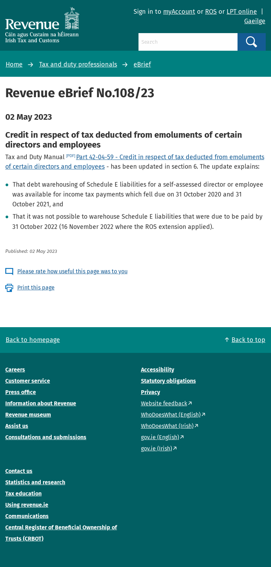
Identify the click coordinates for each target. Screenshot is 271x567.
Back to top (248, 340)
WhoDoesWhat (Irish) (167, 426)
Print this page (36, 287)
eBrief (142, 64)
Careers (15, 369)
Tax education (23, 493)
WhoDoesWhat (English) (171, 414)
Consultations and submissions (45, 437)
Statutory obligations (168, 381)
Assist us (16, 426)
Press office (20, 392)
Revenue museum (28, 414)
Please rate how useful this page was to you (72, 271)
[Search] (188, 42)
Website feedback (164, 403)
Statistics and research (35, 482)
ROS (211, 11)
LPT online (242, 11)
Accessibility (157, 369)
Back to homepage (33, 340)
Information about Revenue (40, 403)
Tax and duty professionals (78, 64)
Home (14, 64)
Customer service (27, 381)
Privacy (150, 392)
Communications (27, 516)
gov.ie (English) (160, 437)
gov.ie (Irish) (156, 448)
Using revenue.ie (26, 504)
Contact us (18, 471)
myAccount (179, 11)
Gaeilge (254, 21)
